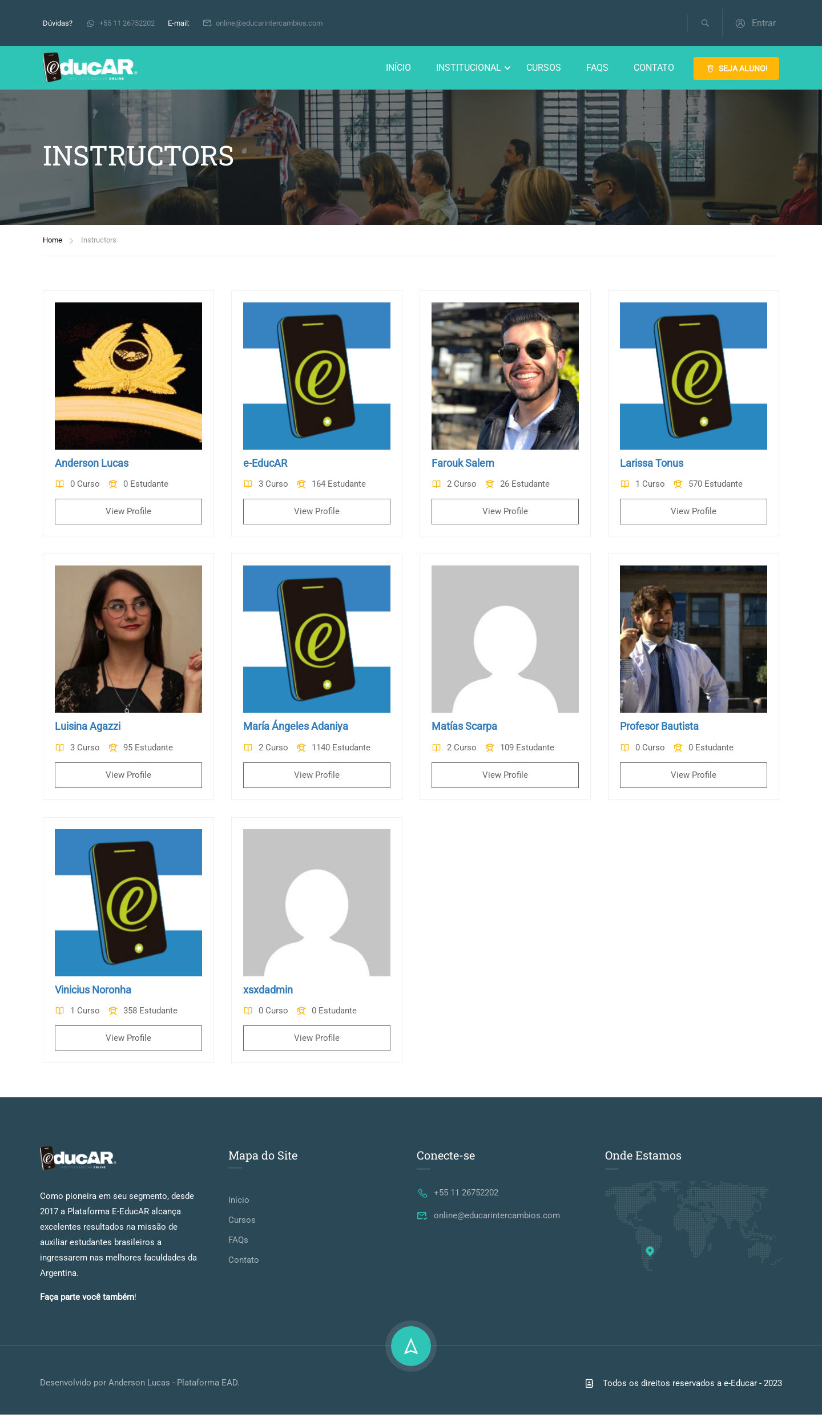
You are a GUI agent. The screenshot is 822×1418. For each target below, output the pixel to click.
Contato (654, 68)
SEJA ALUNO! (736, 69)
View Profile (128, 515)
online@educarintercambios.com (263, 23)
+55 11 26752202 (120, 23)
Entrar (755, 23)
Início (398, 68)
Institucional (468, 68)
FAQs (597, 68)
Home (52, 243)
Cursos (543, 68)
